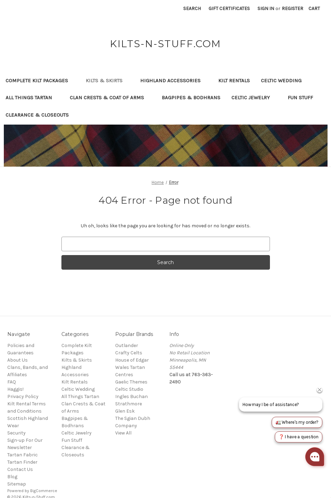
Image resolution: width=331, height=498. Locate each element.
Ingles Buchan (131, 396)
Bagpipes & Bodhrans (191, 97)
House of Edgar (132, 360)
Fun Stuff (304, 97)
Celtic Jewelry (254, 97)
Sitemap (16, 484)
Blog (12, 477)
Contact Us (20, 469)
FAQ (11, 382)
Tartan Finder (22, 462)
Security (16, 433)
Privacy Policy (23, 396)
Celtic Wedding (284, 80)
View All (123, 433)
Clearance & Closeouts (40, 115)
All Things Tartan (32, 97)
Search (192, 8)
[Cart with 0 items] (314, 8)
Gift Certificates (229, 8)
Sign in (265, 8)
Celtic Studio (129, 389)
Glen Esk (125, 411)
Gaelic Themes (131, 382)
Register (292, 8)
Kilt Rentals (234, 80)
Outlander (126, 345)
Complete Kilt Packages (40, 80)
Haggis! (15, 389)
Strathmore (128, 404)
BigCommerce (43, 490)
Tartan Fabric (22, 455)
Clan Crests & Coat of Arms (110, 97)
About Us (17, 360)
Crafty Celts (128, 353)
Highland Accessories (173, 80)
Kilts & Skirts (107, 80)
